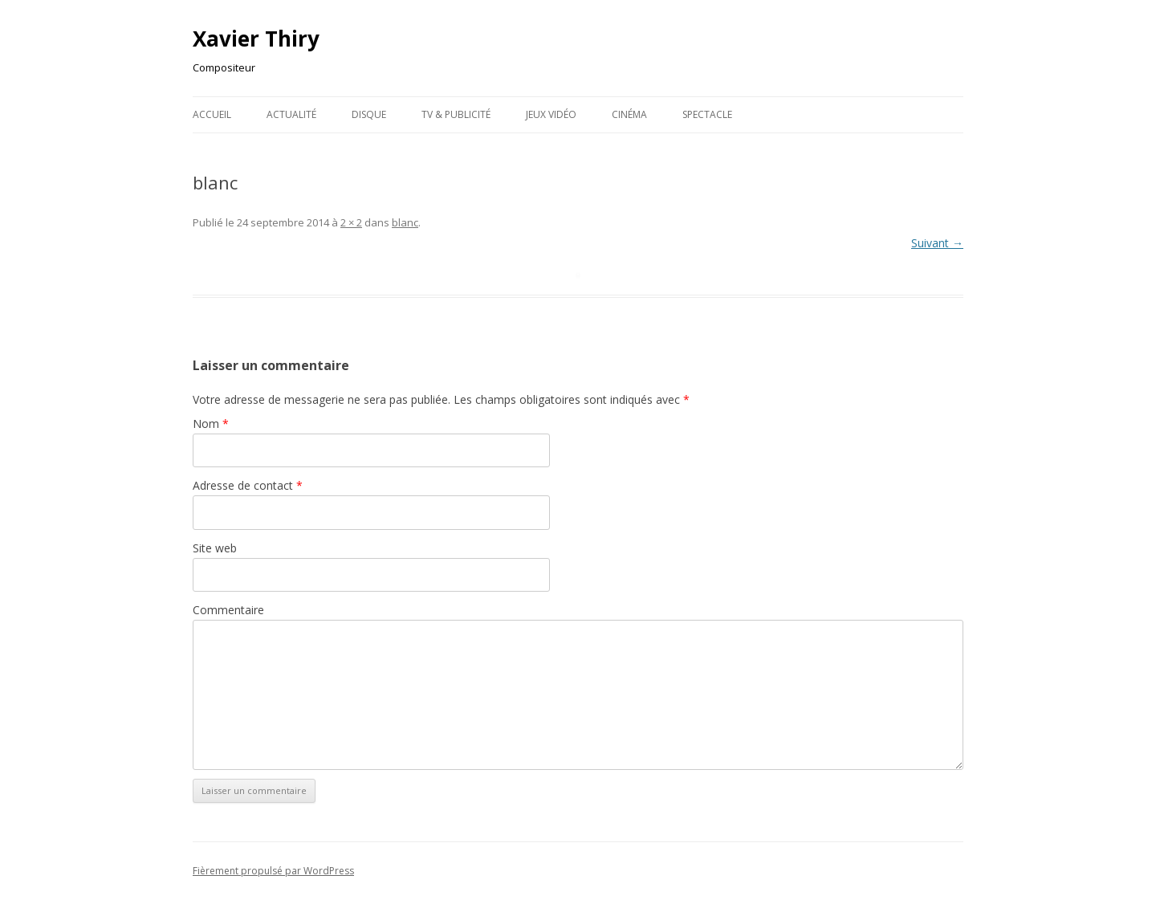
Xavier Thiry (256, 38)
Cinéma (629, 114)
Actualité (291, 114)
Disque (369, 114)
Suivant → (937, 242)
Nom (211, 423)
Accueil (212, 114)
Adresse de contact (248, 485)
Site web (215, 548)
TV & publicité (455, 114)
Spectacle (707, 114)
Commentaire (228, 609)
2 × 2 (351, 222)
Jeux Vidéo (551, 114)
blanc (405, 222)
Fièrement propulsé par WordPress (273, 871)
